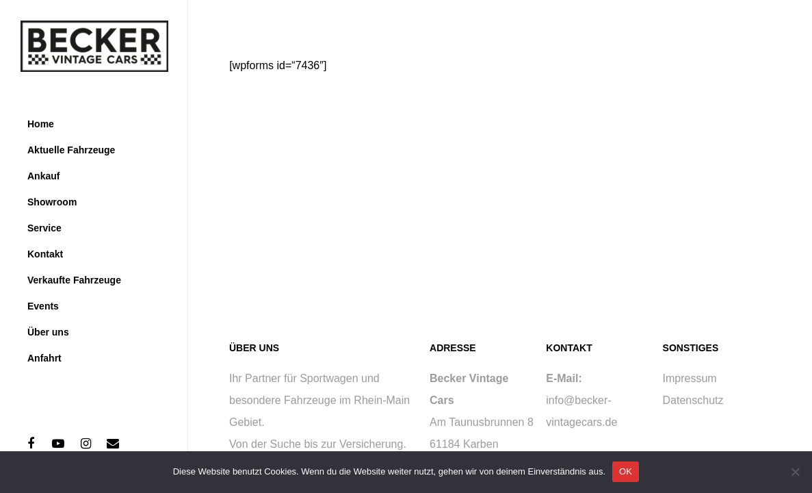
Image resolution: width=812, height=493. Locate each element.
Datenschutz (693, 400)
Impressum (690, 378)
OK (625, 471)
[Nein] (795, 472)
